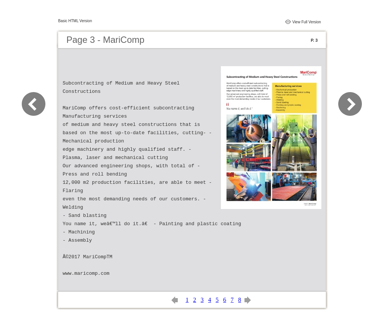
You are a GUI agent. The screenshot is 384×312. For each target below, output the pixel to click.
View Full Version (306, 22)
